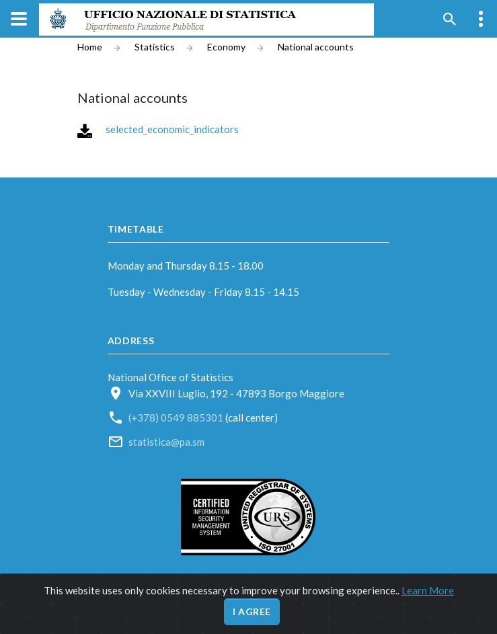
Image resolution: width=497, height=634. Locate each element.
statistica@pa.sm (166, 442)
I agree (252, 611)
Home (89, 47)
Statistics (155, 47)
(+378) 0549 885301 (176, 417)
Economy (226, 47)
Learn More (428, 590)
